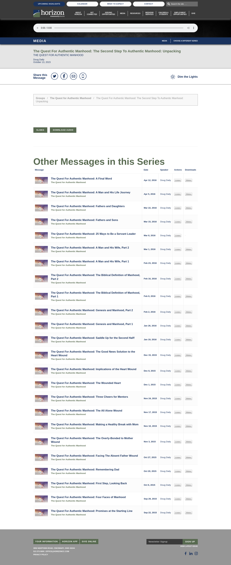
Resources (135, 13)
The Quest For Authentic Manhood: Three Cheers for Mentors (89, 396)
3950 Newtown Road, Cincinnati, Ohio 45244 (54, 548)
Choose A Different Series (186, 41)
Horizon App (69, 541)
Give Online (89, 541)
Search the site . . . (179, 4)
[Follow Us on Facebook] (185, 553)
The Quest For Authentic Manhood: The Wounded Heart (86, 382)
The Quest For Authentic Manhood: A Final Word (81, 178)
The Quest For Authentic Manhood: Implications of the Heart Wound (94, 369)
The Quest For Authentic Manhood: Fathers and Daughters (88, 206)
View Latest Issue (189, 546)
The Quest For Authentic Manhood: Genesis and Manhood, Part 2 (92, 310)
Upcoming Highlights (49, 4)
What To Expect (115, 4)
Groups (40, 98)
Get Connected (92, 13)
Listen (177, 180)
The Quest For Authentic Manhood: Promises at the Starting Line (92, 510)
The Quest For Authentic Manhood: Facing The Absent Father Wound (94, 455)
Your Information (46, 541)
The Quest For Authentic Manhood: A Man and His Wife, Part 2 (90, 247)
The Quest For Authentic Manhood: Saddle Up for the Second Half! (93, 337)
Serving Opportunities (108, 13)
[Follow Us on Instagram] (196, 553)
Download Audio (63, 130)
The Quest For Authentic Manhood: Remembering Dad (85, 469)
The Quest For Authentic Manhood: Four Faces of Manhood (88, 497)
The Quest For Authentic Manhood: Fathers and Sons (84, 220)
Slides (40, 130)
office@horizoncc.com (57, 551)
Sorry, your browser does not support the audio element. (115, 28)
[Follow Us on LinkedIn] (191, 553)
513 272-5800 (38, 551)
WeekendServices (149, 13)
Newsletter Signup (158, 542)
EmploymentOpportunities (180, 13)
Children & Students (163, 13)
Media (122, 13)
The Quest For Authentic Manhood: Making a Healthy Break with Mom (95, 424)
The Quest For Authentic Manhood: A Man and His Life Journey (90, 192)
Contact (148, 4)
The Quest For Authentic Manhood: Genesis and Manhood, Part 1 (92, 324)
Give (193, 13)
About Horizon (78, 13)
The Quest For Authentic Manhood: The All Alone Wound (86, 410)
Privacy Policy (40, 555)
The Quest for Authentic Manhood (70, 98)
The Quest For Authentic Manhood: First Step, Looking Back (89, 483)
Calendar (82, 4)
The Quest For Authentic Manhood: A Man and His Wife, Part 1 (90, 261)
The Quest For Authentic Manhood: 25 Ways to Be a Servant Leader (93, 233)
